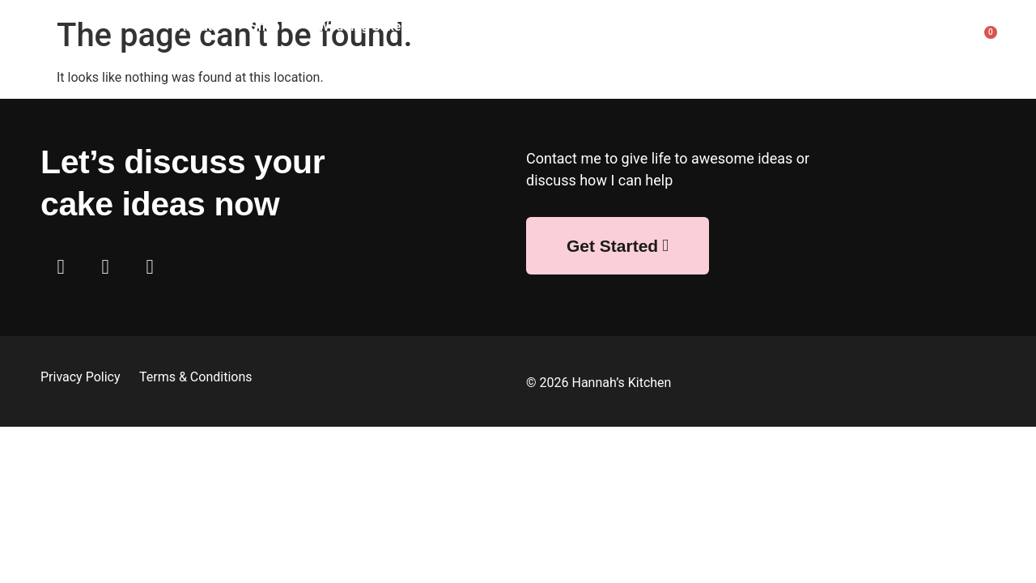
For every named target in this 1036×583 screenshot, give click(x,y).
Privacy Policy (81, 377)
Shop (265, 26)
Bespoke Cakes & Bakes (565, 26)
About (194, 26)
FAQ (902, 26)
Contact (893, 63)
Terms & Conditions (196, 377)
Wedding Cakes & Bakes (388, 26)
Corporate (702, 26)
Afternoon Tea (811, 26)
